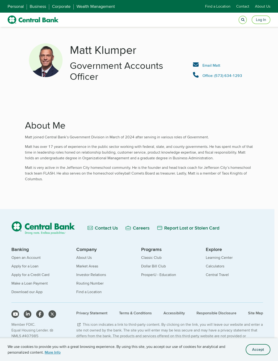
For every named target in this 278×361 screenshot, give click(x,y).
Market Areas (87, 266)
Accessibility (174, 313)
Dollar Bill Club (153, 266)
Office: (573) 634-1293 (222, 75)
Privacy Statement (91, 313)
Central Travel (217, 274)
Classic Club (151, 257)
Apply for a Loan (24, 266)
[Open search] (243, 20)
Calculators (215, 266)
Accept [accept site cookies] (258, 349)
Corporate (61, 6)
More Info (53, 352)
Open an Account (26, 257)
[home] (33, 19)
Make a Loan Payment (29, 283)
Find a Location (217, 6)
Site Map (255, 313)
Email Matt (211, 65)
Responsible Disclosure (216, 313)
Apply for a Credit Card (30, 274)
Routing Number (90, 283)
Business (38, 6)
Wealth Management (96, 6)
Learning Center (219, 257)
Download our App (27, 292)
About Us (262, 6)
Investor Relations (91, 274)
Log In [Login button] (261, 19)
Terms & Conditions (135, 313)
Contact (242, 6)
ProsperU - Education (158, 274)
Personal (16, 6)
